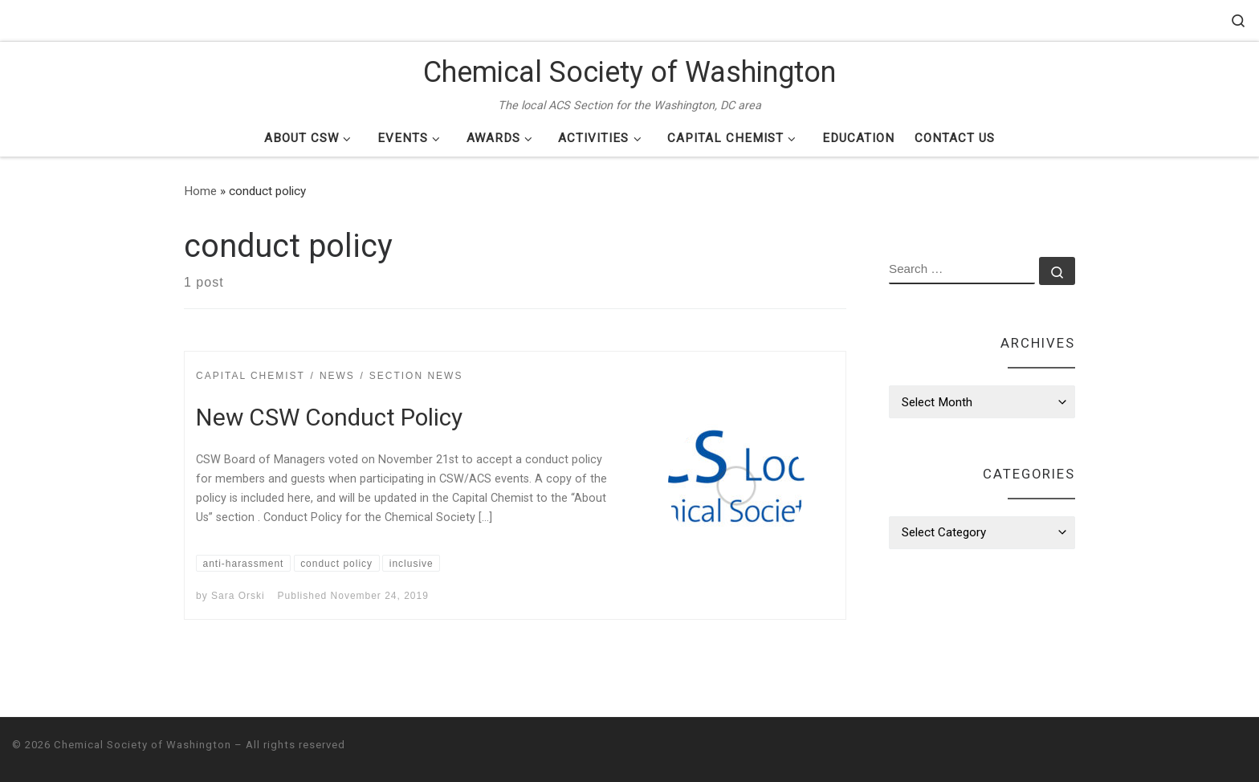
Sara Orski (238, 595)
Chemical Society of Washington (142, 745)
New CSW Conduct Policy (329, 417)
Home (200, 191)
